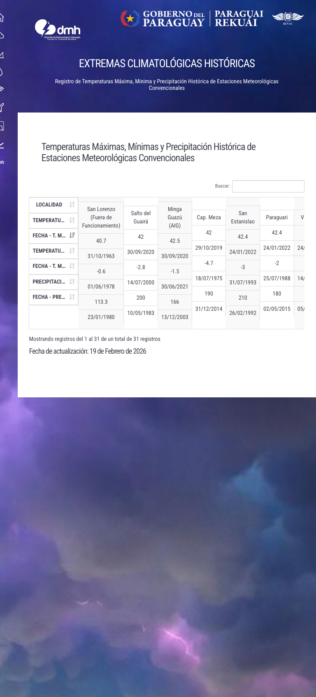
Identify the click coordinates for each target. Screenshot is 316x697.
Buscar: (262, 186)
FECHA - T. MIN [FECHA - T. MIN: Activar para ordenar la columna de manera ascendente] (52, 266)
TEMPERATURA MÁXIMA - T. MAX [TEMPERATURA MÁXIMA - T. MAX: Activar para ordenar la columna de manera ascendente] (58, 220)
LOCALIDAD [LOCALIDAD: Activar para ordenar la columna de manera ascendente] (52, 205)
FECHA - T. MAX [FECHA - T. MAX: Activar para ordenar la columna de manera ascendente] (53, 235)
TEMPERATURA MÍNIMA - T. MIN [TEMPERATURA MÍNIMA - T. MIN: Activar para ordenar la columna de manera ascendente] (58, 251)
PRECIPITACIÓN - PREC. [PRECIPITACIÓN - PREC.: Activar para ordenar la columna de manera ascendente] (58, 282)
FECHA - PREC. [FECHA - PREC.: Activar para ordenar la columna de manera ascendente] (52, 297)
